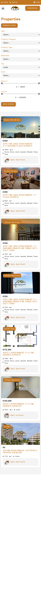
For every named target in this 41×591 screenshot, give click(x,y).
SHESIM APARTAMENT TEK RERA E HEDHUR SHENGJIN (20, 451)
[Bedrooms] (20, 59)
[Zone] (20, 75)
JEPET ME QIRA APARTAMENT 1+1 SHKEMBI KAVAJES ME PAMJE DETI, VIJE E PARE (20, 248)
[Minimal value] (20, 83)
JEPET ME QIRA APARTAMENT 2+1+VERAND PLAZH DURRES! (18, 144)
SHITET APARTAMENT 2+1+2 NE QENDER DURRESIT (18, 405)
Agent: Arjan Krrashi (17, 160)
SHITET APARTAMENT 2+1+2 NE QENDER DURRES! (18, 353)
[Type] (20, 34)
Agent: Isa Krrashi (16, 415)
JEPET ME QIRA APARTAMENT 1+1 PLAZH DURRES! (19, 196)
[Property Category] (20, 43)
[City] (20, 67)
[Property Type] (20, 51)
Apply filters (8, 104)
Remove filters (9, 25)
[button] (3, 8)
